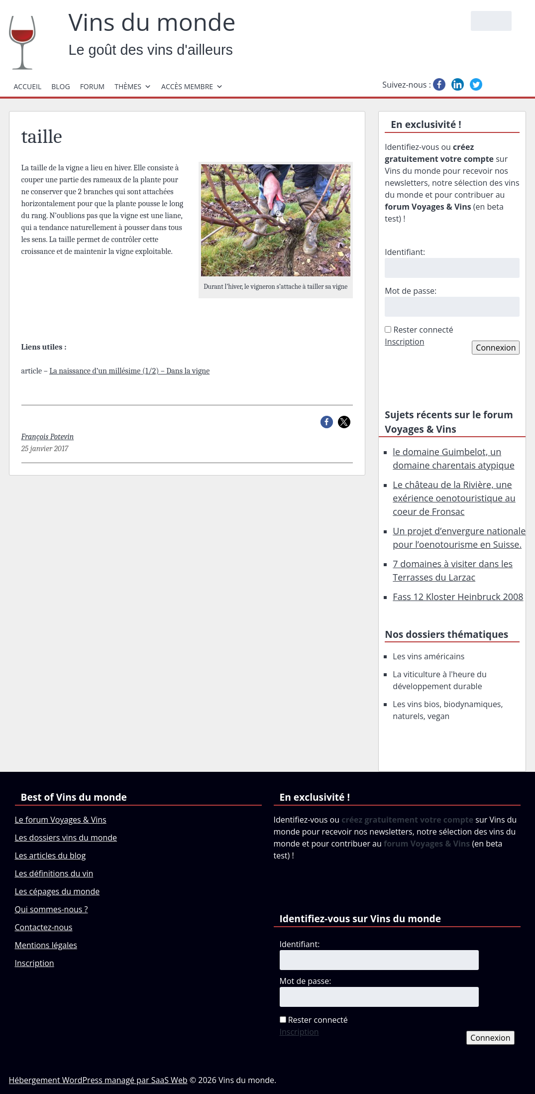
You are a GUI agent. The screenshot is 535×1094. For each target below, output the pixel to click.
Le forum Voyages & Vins (61, 819)
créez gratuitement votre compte (407, 819)
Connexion (496, 347)
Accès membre (192, 86)
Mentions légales (46, 945)
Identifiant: (405, 251)
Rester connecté (423, 329)
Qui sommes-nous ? (51, 909)
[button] (327, 422)
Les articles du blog (50, 855)
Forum (92, 86)
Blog (60, 86)
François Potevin (47, 436)
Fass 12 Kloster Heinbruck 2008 (458, 597)
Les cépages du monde (57, 891)
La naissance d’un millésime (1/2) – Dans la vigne (129, 370)
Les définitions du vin (54, 873)
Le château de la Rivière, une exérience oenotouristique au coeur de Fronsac (454, 498)
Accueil (28, 86)
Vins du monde (152, 22)
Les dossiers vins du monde (66, 837)
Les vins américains (428, 656)
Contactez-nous (44, 927)
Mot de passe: (410, 290)
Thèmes (132, 86)
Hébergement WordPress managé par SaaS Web (98, 1080)
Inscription (404, 341)
